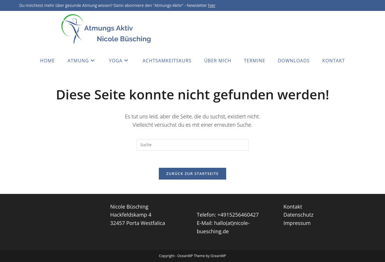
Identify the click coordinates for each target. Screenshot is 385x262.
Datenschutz (299, 214)
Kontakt (293, 206)
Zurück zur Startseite (192, 173)
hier (212, 5)
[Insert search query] (193, 145)
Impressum (297, 222)
